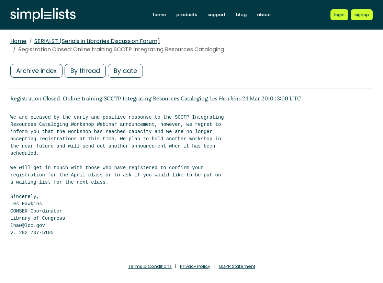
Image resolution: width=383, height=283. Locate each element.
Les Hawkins (225, 98)
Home (18, 41)
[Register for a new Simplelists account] (362, 14)
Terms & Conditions (150, 266)
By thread (85, 70)
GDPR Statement (237, 266)
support (216, 14)
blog (241, 14)
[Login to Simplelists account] (339, 14)
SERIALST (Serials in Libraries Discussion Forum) (97, 41)
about (264, 14)
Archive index (36, 70)
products (186, 14)
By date (125, 70)
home (159, 14)
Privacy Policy (195, 266)
